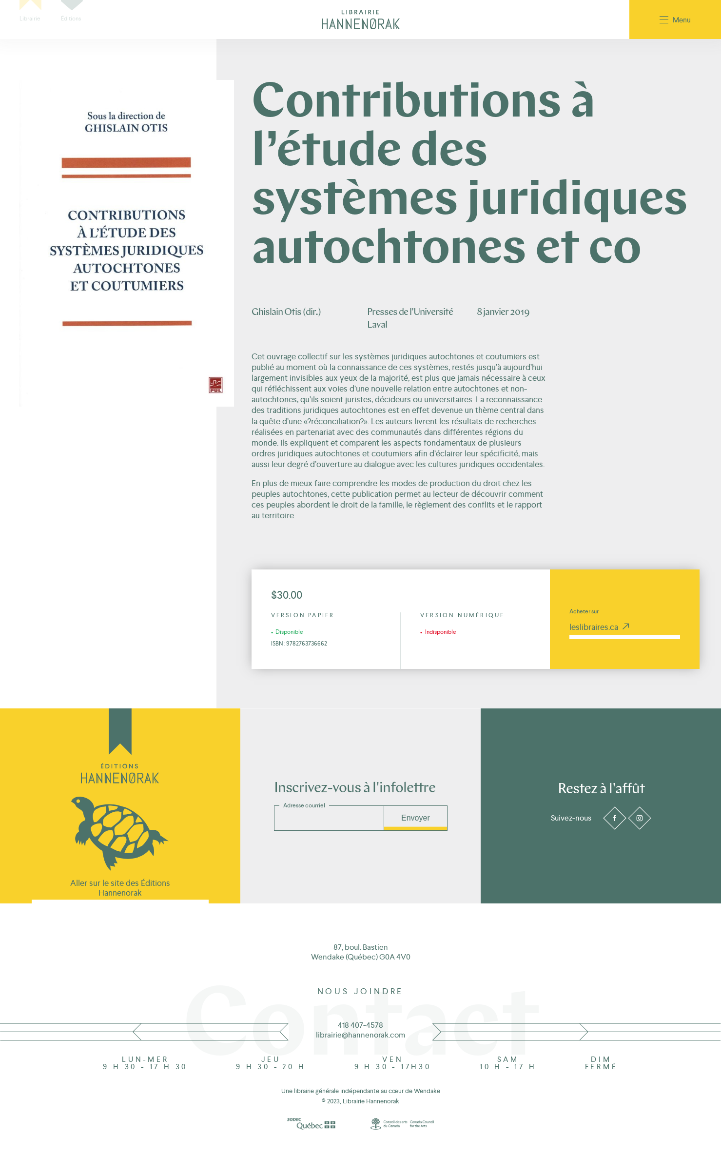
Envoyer (415, 818)
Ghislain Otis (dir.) (286, 312)
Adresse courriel (304, 805)
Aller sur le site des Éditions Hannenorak (120, 888)
